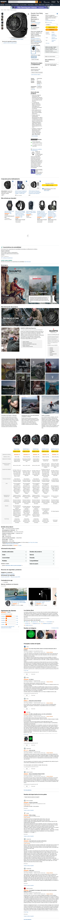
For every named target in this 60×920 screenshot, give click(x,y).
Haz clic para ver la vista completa (16, 39)
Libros (52, 4)
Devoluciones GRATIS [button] (50, 20)
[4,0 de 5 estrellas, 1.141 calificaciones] (18, 217)
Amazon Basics (30, 4)
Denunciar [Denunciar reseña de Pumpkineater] (26, 883)
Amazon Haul (7, 4)
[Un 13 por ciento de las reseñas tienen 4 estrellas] (9, 618)
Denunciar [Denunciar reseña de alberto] (33, 695)
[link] (21, 185)
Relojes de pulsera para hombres (12, 543)
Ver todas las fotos (54, 627)
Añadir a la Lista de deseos (50, 56)
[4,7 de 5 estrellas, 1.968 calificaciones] (8, 213)
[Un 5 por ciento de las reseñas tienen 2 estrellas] (9, 622)
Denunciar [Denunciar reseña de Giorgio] (26, 834)
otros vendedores (37, 41)
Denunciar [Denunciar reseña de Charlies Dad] (26, 863)
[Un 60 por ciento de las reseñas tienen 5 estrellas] (9, 616)
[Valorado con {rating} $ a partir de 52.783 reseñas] (43, 604)
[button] (2, 5)
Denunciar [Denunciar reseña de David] (33, 708)
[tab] (27, 621)
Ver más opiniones (27, 790)
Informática (47, 4)
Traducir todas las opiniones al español (31, 797)
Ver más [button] (39, 84)
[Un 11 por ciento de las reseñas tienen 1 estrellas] (9, 624)
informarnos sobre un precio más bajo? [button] (13, 565)
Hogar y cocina (41, 4)
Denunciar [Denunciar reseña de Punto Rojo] (33, 745)
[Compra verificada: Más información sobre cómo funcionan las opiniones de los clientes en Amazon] (49, 652)
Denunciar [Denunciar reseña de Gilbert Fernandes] (26, 914)
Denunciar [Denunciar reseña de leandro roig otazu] (33, 786)
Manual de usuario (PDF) (15, 576)
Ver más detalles (35, 136)
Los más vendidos (23, 4)
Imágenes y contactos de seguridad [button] (7, 574)
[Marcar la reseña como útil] (27, 674)
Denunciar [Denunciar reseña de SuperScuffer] (33, 768)
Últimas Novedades (15, 4)
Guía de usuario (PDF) (5, 576)
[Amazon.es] (4, 1)
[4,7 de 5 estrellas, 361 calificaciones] (29, 214)
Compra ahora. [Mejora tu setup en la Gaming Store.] (38, 174)
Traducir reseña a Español (29, 810)
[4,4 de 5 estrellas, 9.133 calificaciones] (40, 217)
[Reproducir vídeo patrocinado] (16, 594)
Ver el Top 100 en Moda (32, 542)
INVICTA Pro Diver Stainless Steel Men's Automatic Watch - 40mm (42, 602)
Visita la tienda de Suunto (35, 22)
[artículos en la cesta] (58, 1)
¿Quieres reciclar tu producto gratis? (10, 42)
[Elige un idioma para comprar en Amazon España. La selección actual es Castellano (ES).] (40, 1)
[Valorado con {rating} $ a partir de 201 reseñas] (19, 604)
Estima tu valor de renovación (37, 72)
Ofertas (36, 4)
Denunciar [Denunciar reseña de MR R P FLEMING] (26, 808)
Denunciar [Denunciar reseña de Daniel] (33, 674)
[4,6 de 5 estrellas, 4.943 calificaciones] (51, 217)
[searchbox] (26, 2)
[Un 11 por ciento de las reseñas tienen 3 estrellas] (9, 620)
